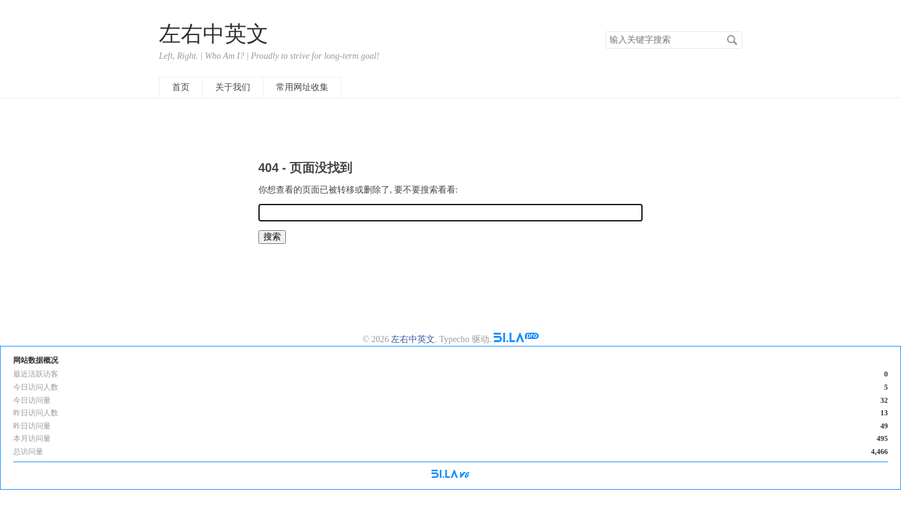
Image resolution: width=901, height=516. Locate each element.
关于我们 (232, 87)
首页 (181, 87)
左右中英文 (213, 34)
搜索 (732, 40)
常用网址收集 (302, 87)
